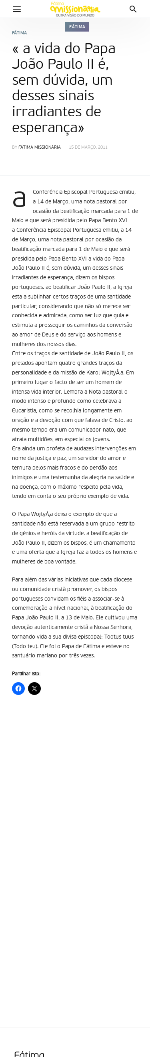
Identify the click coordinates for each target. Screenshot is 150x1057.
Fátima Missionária (39, 147)
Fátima (77, 27)
